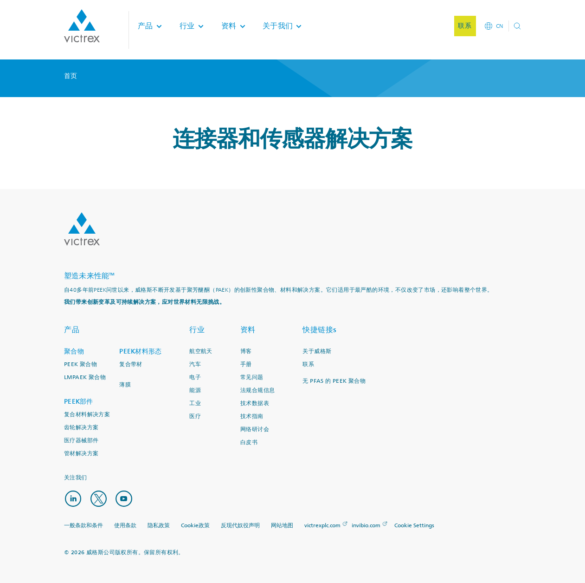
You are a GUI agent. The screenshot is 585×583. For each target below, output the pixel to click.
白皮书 (248, 442)
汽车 (195, 364)
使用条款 (125, 524)
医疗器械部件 (81, 440)
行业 (197, 329)
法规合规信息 (257, 390)
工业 (195, 403)
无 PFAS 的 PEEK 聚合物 (334, 381)
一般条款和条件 (83, 524)
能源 (195, 390)
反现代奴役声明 (240, 524)
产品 (71, 329)
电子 (195, 377)
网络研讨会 (254, 429)
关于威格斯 (316, 351)
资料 (248, 329)
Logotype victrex (82, 28)
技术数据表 (254, 403)
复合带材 (130, 364)
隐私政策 (159, 524)
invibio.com (366, 524)
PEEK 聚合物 (80, 364)
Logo (82, 229)
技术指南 (252, 416)
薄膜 (125, 385)
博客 (246, 351)
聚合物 (74, 351)
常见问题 (252, 377)
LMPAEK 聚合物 (85, 377)
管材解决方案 (81, 454)
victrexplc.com (322, 524)
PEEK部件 (78, 401)
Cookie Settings (414, 524)
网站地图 (282, 524)
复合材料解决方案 (87, 414)
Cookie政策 (195, 524)
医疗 (195, 416)
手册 (246, 364)
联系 (308, 364)
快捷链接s (319, 329)
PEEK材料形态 (140, 351)
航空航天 (200, 351)
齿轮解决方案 (81, 427)
